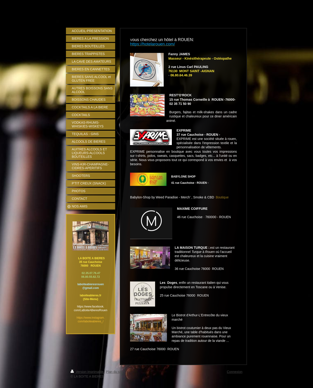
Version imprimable (87, 372)
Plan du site (114, 372)
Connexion (234, 372)
